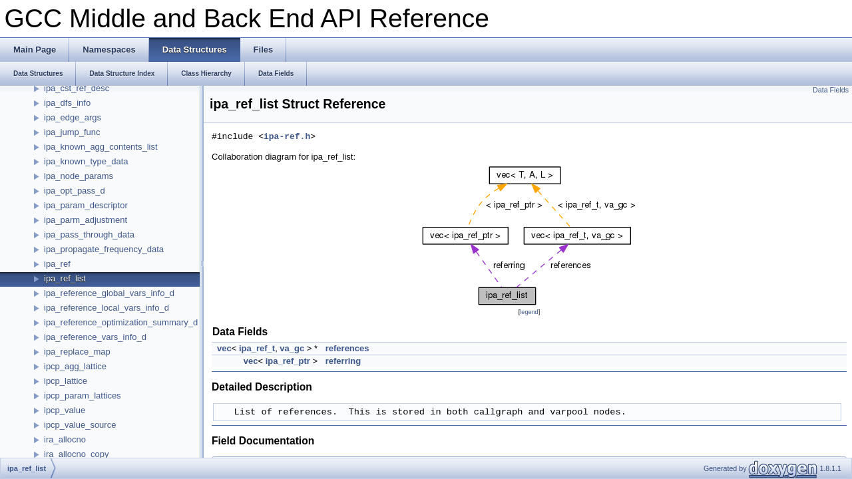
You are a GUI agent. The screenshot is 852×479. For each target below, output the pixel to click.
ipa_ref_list (65, 278)
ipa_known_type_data (86, 161)
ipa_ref (57, 264)
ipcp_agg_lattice (75, 366)
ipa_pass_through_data (89, 235)
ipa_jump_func (72, 132)
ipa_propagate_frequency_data (104, 249)
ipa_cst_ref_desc (76, 88)
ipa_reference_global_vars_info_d (109, 293)
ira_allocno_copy (76, 454)
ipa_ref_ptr (288, 361)
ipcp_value (64, 410)
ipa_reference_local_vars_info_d (106, 308)
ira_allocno (65, 439)
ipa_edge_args (72, 117)
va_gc (292, 348)
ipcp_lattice (65, 381)
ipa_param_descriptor (86, 205)
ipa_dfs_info (67, 103)
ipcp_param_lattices (82, 395)
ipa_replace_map (77, 352)
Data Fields (831, 90)
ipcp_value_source (80, 425)
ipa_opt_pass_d (74, 191)
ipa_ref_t (257, 348)
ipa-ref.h (287, 137)
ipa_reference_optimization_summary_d (121, 322)
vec (224, 348)
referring (343, 361)
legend (529, 312)
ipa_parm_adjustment (85, 220)
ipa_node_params (78, 176)
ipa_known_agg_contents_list (101, 147)
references (347, 348)
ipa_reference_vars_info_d (95, 337)
